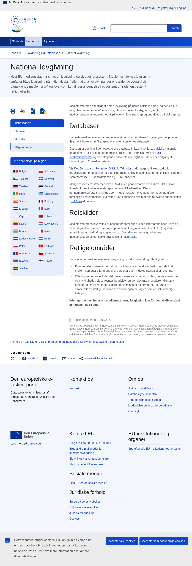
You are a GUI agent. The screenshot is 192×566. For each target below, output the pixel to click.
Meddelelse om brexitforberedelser (150, 405)
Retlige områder (23, 147)
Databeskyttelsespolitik (142, 394)
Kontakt (74, 388)
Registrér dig (165, 8)
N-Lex (135, 148)
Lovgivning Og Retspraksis (43, 53)
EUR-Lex (76, 201)
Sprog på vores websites (84, 501)
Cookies (74, 518)
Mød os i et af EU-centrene (86, 464)
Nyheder (49, 41)
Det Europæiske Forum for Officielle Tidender (102, 168)
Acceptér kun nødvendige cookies (163, 541)
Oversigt (133, 411)
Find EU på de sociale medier (88, 482)
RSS (134, 8)
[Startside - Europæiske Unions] (29, 435)
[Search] (174, 28)
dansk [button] (99, 28)
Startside (17, 41)
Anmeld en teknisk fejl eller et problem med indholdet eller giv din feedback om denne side (67, 341)
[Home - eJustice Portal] (23, 24)
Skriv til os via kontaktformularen (89, 458)
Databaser (19, 131)
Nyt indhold (147, 8)
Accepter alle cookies (121, 541)
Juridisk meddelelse (140, 388)
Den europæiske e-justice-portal (31, 381)
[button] (15, 358)
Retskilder (19, 139)
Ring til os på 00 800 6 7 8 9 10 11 (91, 442)
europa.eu (34, 443)
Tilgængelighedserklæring (144, 399)
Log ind (181, 8)
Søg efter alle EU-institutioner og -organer (154, 448)
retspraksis (129, 236)
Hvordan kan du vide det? (54, 2)
